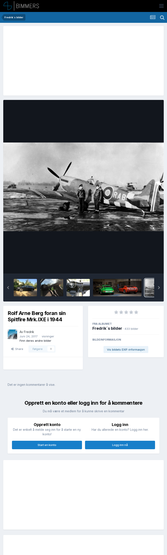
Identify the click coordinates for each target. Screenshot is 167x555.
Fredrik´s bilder (107, 328)
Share (17, 349)
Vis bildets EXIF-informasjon (126, 349)
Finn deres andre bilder (35, 340)
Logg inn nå (120, 445)
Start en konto (47, 445)
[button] (8, 287)
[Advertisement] (58, 60)
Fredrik (29, 332)
